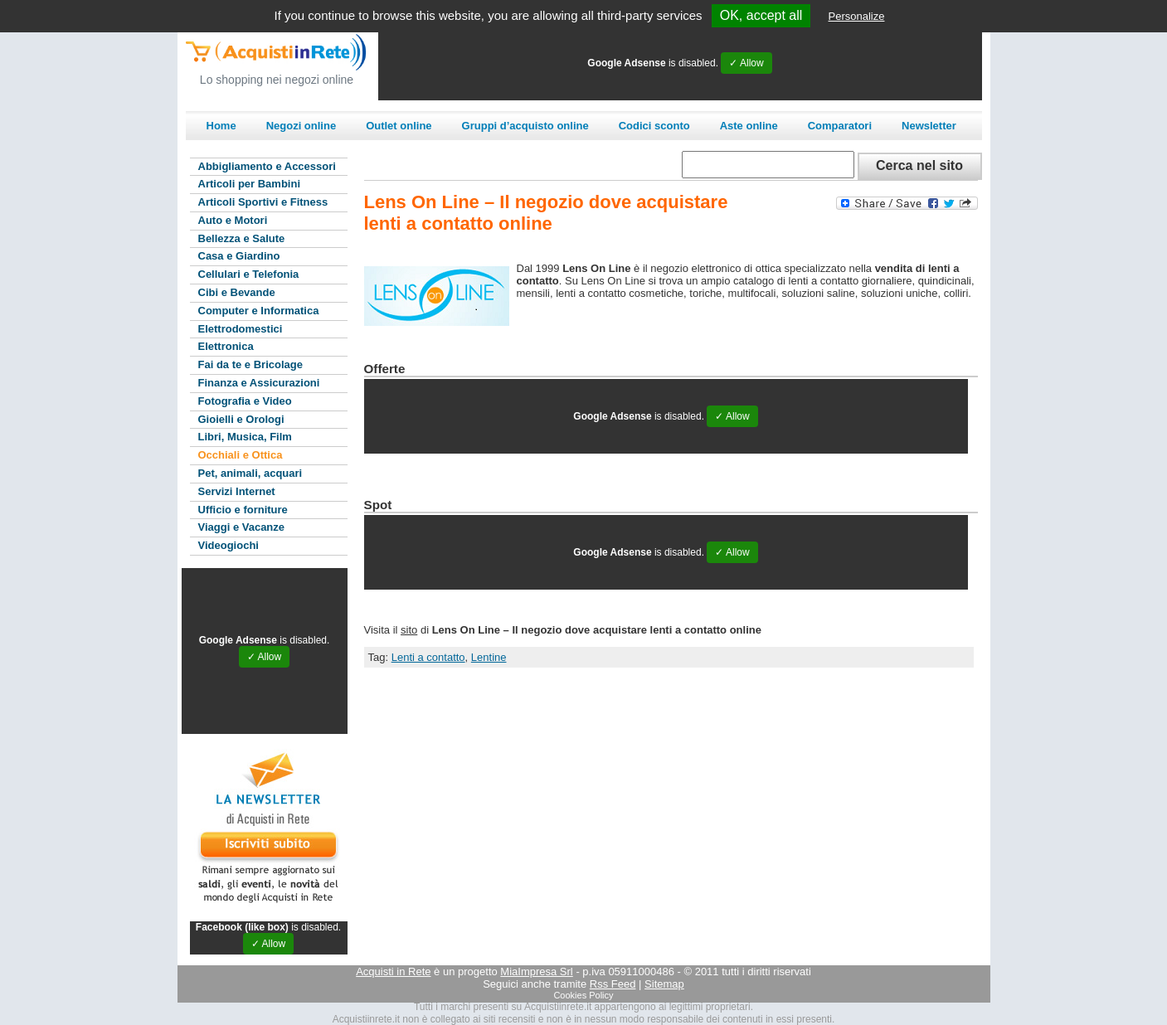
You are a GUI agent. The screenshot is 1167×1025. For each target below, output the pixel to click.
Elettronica (226, 346)
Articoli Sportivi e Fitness (263, 202)
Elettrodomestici (240, 329)
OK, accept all (761, 15)
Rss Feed (613, 984)
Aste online (749, 125)
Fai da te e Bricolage (250, 364)
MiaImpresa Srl (536, 971)
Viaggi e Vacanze (241, 527)
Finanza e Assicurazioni (259, 382)
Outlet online (398, 125)
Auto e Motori (233, 220)
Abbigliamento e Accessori (267, 166)
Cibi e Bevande (236, 292)
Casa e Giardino (239, 256)
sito (409, 630)
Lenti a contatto (428, 657)
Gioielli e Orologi (241, 419)
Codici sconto (654, 125)
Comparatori (840, 125)
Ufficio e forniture (243, 509)
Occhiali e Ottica (240, 455)
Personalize (857, 16)
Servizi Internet (236, 491)
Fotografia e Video (245, 401)
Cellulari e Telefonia (248, 274)
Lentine (489, 657)
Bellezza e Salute (241, 238)
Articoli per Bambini (249, 183)
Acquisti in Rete (393, 971)
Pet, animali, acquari (250, 473)
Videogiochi (228, 545)
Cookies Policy (583, 995)
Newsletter (929, 125)
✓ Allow (746, 63)
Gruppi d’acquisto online (525, 125)
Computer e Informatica (258, 310)
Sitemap (664, 984)
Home (221, 125)
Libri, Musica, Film (245, 436)
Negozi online (301, 125)
